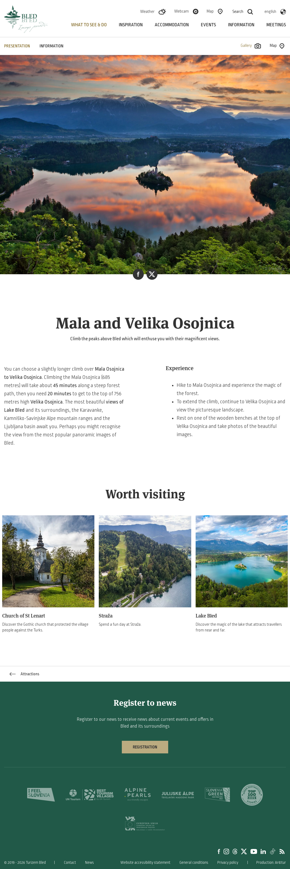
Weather (147, 11)
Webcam (181, 11)
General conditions (193, 863)
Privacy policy (227, 863)
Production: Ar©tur (271, 863)
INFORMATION (51, 46)
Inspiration (131, 24)
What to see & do (89, 24)
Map (210, 11)
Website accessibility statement (145, 863)
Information (241, 24)
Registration (145, 747)
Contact (70, 863)
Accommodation (172, 24)
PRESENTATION (17, 46)
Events (208, 24)
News (89, 863)
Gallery (251, 45)
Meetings (276, 24)
